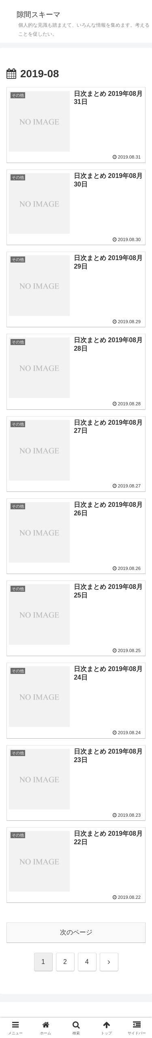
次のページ (76, 932)
